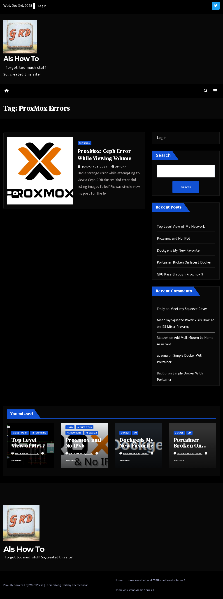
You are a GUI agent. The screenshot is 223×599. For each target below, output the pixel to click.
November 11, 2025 (189, 453)
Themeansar (80, 584)
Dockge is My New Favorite (178, 250)
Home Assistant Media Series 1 (134, 589)
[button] (205, 91)
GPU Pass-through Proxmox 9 (180, 274)
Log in (161, 138)
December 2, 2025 (27, 453)
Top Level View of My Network (181, 226)
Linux (70, 427)
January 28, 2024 (95, 166)
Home (119, 580)
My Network (20, 432)
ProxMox (84, 143)
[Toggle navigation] (215, 91)
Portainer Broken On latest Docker (184, 262)
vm (135, 432)
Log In (42, 5)
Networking (39, 432)
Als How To (21, 59)
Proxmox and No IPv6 (173, 238)
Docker (125, 432)
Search (163, 155)
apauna (119, 166)
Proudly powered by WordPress (23, 584)
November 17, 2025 (136, 453)
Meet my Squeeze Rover (188, 309)
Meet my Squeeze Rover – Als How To (185, 320)
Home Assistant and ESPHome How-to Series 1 (156, 580)
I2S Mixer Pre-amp (176, 327)
